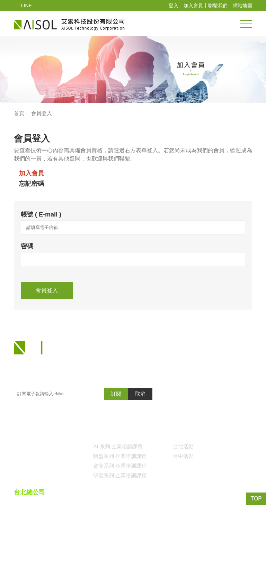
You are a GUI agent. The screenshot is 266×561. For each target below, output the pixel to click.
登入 (173, 5)
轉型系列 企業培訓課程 (120, 487)
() (203, 541)
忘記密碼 (31, 184)
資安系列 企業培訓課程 (120, 496)
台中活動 (183, 487)
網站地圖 (242, 5)
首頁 (19, 114)
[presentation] (73, 292)
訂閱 (116, 424)
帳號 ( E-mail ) (41, 214)
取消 (140, 424)
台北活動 (183, 477)
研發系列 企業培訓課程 (120, 506)
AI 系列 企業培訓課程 (117, 477)
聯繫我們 (218, 5)
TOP (256, 499)
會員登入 (41, 114)
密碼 (27, 248)
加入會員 (193, 5)
